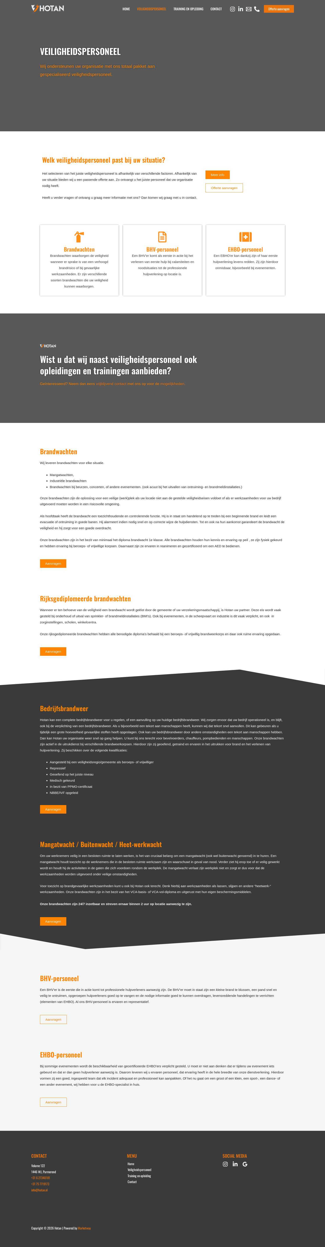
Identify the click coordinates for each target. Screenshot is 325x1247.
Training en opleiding (189, 8)
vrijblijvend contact (111, 384)
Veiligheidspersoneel (153, 8)
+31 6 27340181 (40, 1177)
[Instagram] (232, 9)
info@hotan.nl (39, 1189)
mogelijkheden (172, 384)
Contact (216, 8)
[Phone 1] (257, 9)
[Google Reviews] (245, 1164)
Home (128, 8)
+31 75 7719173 (40, 1183)
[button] (279, 9)
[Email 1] (248, 9)
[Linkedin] (240, 9)
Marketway (84, 1228)
